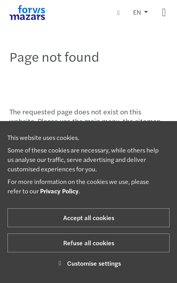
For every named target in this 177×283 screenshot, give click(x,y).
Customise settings (88, 263)
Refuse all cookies (88, 242)
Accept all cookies (88, 217)
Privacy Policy (59, 190)
